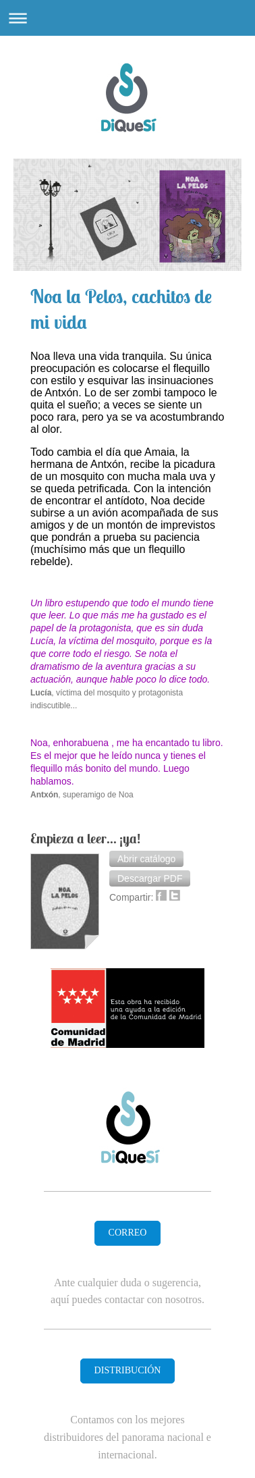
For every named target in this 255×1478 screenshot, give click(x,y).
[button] (146, 859)
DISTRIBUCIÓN (127, 1370)
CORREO (128, 1233)
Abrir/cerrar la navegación (127, 17)
